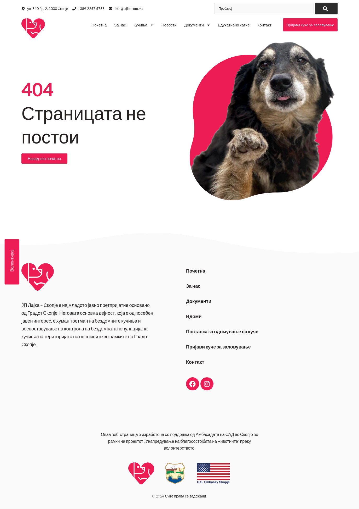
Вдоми (194, 316)
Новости (169, 25)
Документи (197, 25)
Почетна (99, 25)
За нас (120, 25)
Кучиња (144, 25)
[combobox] (264, 8)
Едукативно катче (234, 25)
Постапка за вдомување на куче (222, 331)
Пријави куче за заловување (218, 347)
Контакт (264, 25)
